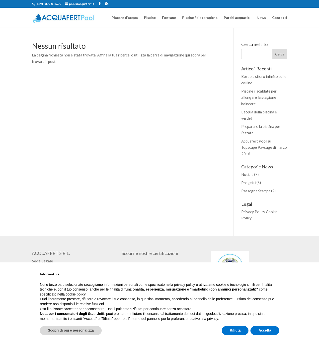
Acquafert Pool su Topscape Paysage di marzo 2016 (264, 147)
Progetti (248, 182)
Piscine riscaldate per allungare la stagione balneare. (259, 97)
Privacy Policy (253, 211)
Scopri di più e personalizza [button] (71, 330)
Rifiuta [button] (235, 330)
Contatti (279, 18)
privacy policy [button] (184, 285)
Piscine (150, 18)
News (261, 18)
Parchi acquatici (237, 18)
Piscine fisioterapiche (200, 18)
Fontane (169, 18)
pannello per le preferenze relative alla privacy (182, 319)
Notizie (247, 174)
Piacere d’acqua (125, 18)
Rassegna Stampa (255, 191)
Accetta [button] (264, 330)
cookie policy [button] (75, 294)
